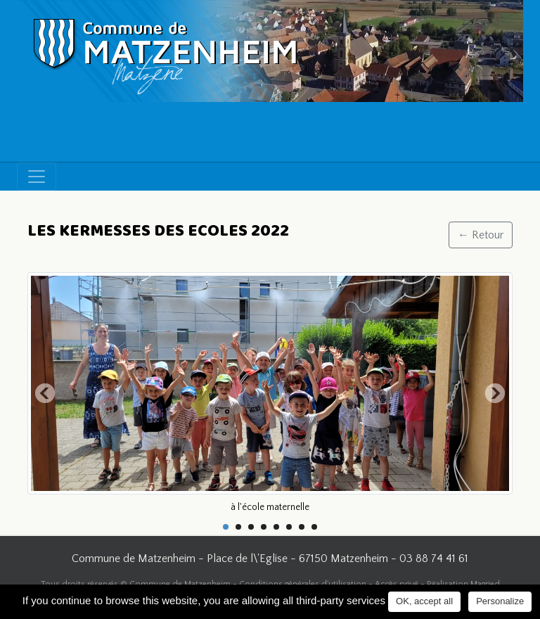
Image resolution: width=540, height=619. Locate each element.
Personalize (500, 601)
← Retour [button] (480, 235)
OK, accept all (424, 601)
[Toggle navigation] (36, 176)
